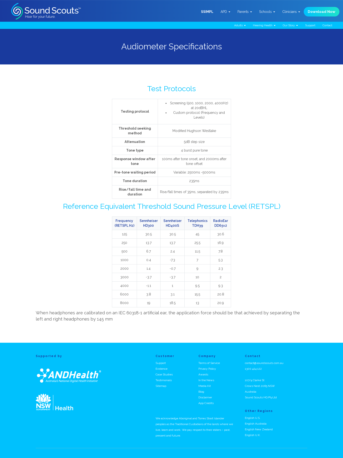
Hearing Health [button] (264, 25)
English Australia (256, 423)
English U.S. (252, 418)
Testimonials (164, 380)
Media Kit (204, 386)
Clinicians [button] (291, 12)
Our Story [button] (290, 25)
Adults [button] (240, 25)
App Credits (206, 403)
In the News (206, 380)
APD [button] (225, 12)
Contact (327, 25)
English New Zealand (259, 429)
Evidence (161, 368)
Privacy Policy (207, 368)
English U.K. (253, 435)
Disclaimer (205, 397)
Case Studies (164, 374)
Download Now (321, 12)
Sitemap (161, 386)
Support (310, 25)
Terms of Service (209, 363)
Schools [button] (267, 12)
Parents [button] (244, 12)
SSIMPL (207, 12)
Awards (203, 374)
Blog (201, 391)
